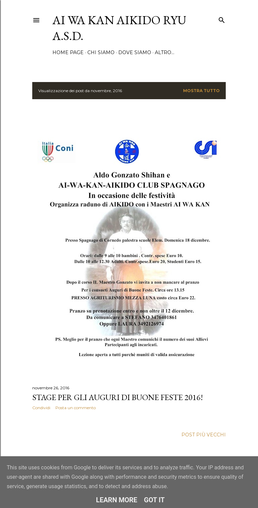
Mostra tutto (201, 90)
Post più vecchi (203, 435)
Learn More (116, 500)
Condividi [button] (41, 407)
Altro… (164, 52)
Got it (154, 500)
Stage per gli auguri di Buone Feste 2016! (117, 397)
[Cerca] (222, 18)
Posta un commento (75, 407)
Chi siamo (101, 52)
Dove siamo (134, 52)
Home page (68, 52)
